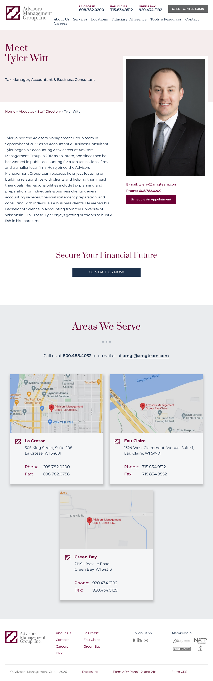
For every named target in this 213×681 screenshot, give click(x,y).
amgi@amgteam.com (146, 355)
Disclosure (90, 672)
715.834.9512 (121, 10)
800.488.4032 (77, 355)
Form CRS (179, 672)
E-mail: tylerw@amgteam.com (151, 184)
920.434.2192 (150, 10)
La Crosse (91, 633)
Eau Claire (92, 640)
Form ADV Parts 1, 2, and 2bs (134, 672)
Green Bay (92, 646)
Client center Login (188, 8)
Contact (62, 640)
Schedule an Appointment (151, 199)
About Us (26, 111)
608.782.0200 (91, 10)
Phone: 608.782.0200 (143, 191)
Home (10, 111)
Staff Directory (49, 111)
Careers (62, 646)
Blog (59, 653)
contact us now (106, 272)
